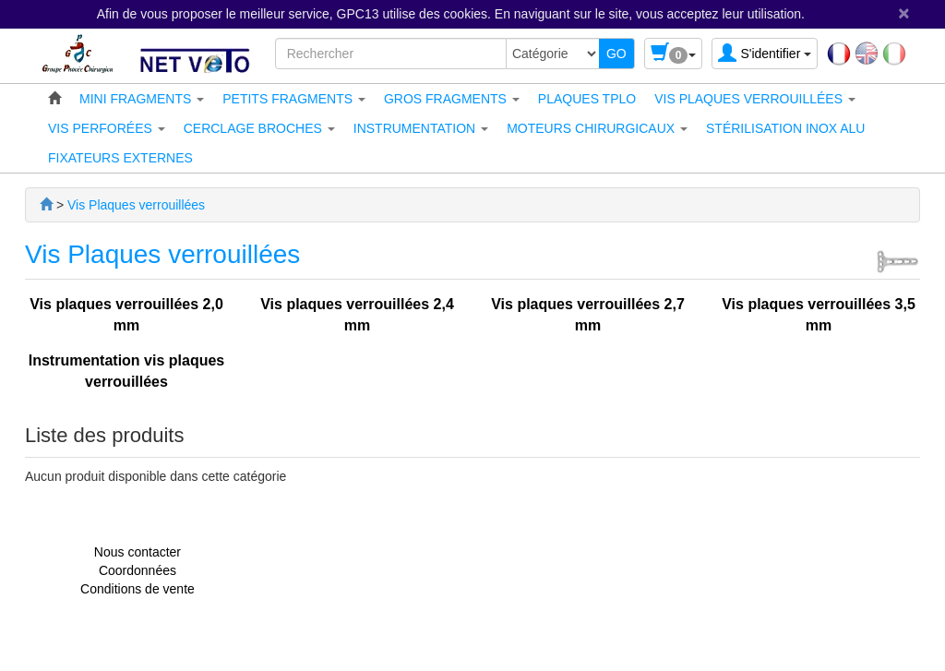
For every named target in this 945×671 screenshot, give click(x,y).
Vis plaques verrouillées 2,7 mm (588, 314)
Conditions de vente (137, 588)
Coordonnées (137, 570)
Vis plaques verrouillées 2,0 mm (126, 314)
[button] (141, 99)
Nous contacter (137, 552)
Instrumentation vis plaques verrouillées (126, 371)
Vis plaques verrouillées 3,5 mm (818, 314)
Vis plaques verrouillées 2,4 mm (357, 314)
